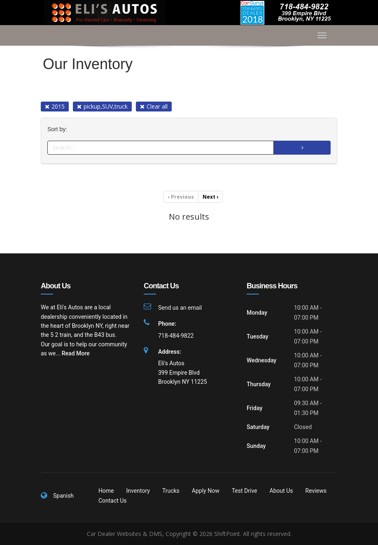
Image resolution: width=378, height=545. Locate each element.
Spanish (63, 495)
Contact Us (112, 500)
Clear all (154, 106)
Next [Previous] (210, 196)
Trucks (171, 490)
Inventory (138, 490)
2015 (55, 106)
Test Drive (244, 490)
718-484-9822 (176, 335)
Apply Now (205, 490)
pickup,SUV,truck (102, 106)
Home (106, 490)
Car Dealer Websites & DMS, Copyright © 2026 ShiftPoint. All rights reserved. (189, 534)
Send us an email (180, 307)
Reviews (316, 490)
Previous (181, 196)
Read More (76, 353)
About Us (281, 490)
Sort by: (58, 129)
